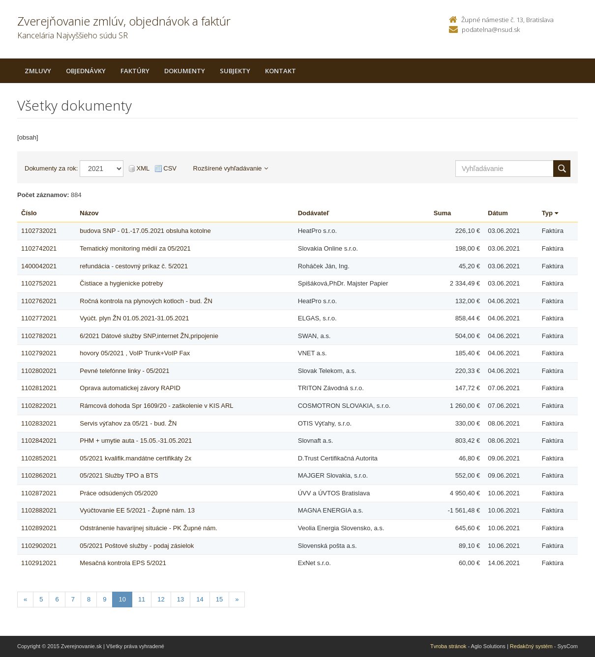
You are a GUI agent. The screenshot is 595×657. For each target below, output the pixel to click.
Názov (89, 213)
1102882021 (39, 510)
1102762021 (39, 301)
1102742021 (39, 248)
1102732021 (39, 230)
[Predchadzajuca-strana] (25, 600)
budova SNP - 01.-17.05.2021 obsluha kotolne (145, 230)
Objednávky (86, 70)
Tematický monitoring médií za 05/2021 (135, 248)
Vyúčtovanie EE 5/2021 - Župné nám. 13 (137, 510)
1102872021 (39, 493)
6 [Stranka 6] (57, 599)
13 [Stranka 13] (180, 599)
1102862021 (39, 475)
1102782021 (39, 336)
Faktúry (134, 70)
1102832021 (39, 423)
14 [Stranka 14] (199, 599)
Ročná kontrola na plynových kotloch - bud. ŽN (146, 301)
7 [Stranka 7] (73, 599)
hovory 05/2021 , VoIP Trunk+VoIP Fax (135, 353)
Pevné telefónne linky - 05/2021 (124, 370)
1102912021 (39, 563)
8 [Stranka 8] (88, 599)
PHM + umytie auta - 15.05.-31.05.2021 (136, 440)
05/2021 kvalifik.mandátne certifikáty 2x (135, 458)
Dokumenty (184, 70)
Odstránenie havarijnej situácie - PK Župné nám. (148, 528)
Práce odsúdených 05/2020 (118, 493)
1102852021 (39, 458)
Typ (550, 213)
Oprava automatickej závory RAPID (130, 388)
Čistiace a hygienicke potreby (121, 283)
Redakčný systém (531, 646)
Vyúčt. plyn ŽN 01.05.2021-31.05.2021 (134, 318)
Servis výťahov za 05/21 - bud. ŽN (128, 423)
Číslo (29, 213)
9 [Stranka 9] (104, 599)
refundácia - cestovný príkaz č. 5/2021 (134, 266)
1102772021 (39, 318)
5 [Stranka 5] (41, 599)
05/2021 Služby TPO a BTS (119, 475)
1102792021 (39, 353)
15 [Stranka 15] (219, 599)
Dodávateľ (313, 213)
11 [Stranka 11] (141, 599)
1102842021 (39, 440)
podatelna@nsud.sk (491, 29)
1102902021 (39, 545)
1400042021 (39, 266)
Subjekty (235, 70)
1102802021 (39, 370)
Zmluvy (38, 70)
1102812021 (39, 388)
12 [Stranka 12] (160, 599)
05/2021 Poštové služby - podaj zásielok (137, 545)
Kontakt (280, 70)
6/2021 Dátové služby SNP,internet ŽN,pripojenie (149, 336)
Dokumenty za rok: (51, 168)
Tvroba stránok (448, 646)
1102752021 (39, 283)
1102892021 (39, 528)
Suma (442, 213)
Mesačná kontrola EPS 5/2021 (123, 563)
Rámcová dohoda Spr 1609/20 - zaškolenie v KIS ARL (156, 405)
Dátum (497, 213)
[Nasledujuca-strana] (237, 600)
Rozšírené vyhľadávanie (230, 168)
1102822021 (39, 405)
